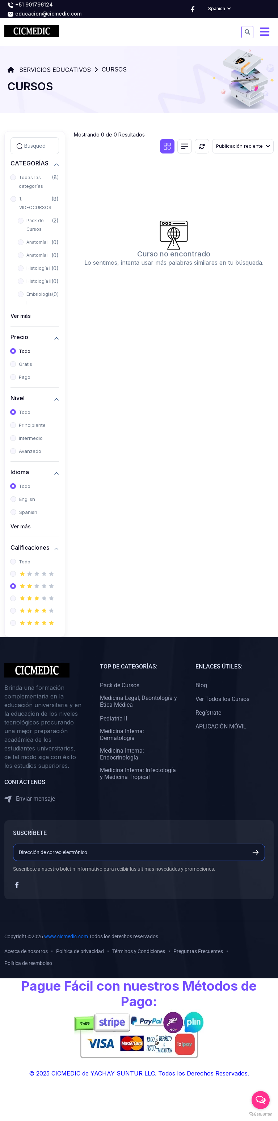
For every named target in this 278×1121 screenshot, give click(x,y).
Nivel (17, 398)
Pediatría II (113, 718)
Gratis (25, 364)
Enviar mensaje (29, 799)
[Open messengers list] (261, 1100)
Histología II (38, 281)
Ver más (20, 316)
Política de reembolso (28, 963)
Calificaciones (29, 547)
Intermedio (31, 438)
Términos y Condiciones (138, 951)
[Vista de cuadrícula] (167, 146)
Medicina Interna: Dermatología (122, 734)
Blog (201, 685)
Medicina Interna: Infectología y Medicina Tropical (138, 773)
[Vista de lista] (184, 146)
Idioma (19, 472)
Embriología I (39, 298)
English (27, 499)
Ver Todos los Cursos (222, 699)
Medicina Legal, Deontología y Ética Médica (138, 701)
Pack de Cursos (35, 225)
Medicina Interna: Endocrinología (122, 754)
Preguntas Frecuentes (198, 951)
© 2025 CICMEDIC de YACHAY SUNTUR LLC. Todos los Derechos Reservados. (139, 1073)
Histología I (38, 268)
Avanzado (30, 451)
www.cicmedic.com (66, 936)
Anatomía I (37, 242)
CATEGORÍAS (29, 163)
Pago (24, 377)
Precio (19, 337)
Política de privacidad (80, 951)
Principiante (32, 425)
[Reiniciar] (202, 146)
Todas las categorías (31, 181)
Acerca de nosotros (26, 951)
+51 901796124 (30, 5)
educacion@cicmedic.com (44, 14)
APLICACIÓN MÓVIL (221, 726)
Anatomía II (38, 255)
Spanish (28, 512)
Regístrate (208, 712)
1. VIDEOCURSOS (35, 203)
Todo (24, 351)
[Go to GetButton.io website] (260, 1114)
